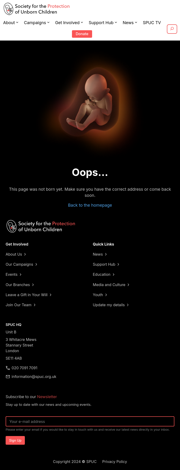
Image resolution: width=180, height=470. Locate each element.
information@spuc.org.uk (34, 376)
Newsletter (47, 396)
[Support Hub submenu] (116, 22)
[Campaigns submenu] (48, 22)
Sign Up (15, 440)
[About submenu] (17, 22)
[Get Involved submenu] (82, 22)
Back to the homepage (90, 205)
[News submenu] (136, 22)
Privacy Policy (114, 461)
